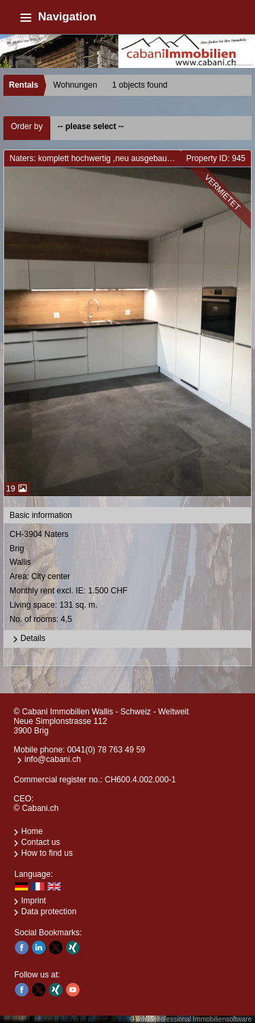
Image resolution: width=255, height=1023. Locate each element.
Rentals (23, 85)
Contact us (40, 842)
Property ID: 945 (215, 158)
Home (32, 831)
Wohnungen (75, 85)
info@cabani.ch (52, 759)
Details (28, 639)
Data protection (48, 911)
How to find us (47, 853)
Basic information (41, 515)
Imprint (33, 900)
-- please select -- (91, 126)
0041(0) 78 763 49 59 (106, 750)
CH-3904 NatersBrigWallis (129, 578)
